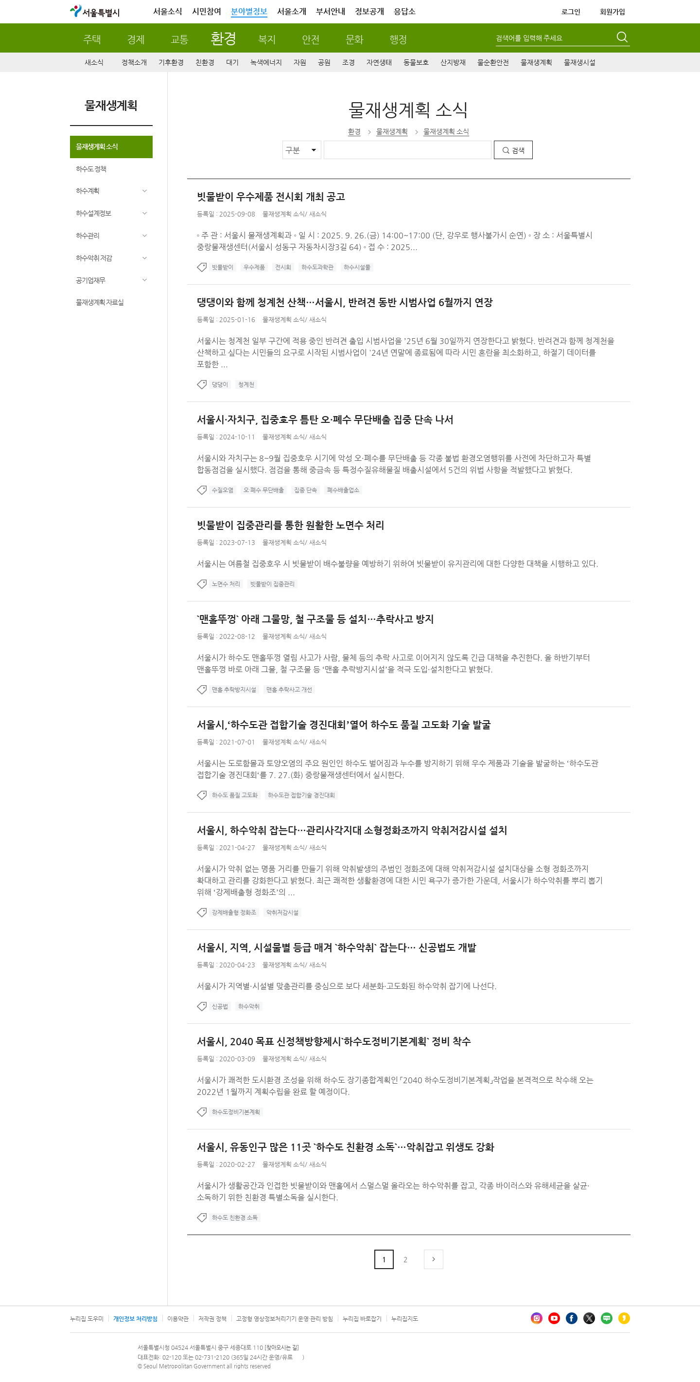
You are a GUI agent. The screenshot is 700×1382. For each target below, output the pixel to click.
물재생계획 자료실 (100, 302)
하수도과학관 (317, 267)
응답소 (405, 11)
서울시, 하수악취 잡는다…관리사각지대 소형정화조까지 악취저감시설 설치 (352, 830)
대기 (232, 62)
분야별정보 (249, 11)
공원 (324, 62)
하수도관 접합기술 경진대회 (301, 795)
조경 (348, 62)
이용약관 (178, 1318)
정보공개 (369, 11)
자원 (300, 62)
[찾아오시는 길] (281, 1348)
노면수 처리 (226, 584)
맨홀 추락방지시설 (234, 689)
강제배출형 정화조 (234, 912)
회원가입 (612, 12)
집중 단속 (305, 490)
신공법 (220, 1006)
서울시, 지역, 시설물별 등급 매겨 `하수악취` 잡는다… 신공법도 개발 (336, 947)
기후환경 (171, 62)
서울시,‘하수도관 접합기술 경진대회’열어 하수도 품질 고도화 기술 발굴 (344, 724)
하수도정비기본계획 (236, 1112)
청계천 (246, 384)
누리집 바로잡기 (362, 1318)
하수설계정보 (93, 213)
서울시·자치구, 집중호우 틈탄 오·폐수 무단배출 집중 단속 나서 (325, 419)
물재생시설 (579, 62)
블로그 (606, 1318)
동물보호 (416, 62)
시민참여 (206, 11)
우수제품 (254, 267)
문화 (354, 39)
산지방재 (453, 62)
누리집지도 (404, 1318)
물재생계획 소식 (97, 146)
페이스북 (572, 1318)
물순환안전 (493, 62)
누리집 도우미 (87, 1318)
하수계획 (87, 191)
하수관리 (87, 235)
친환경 (204, 62)
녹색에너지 (266, 62)
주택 (92, 39)
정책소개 (134, 62)
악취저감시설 (282, 912)
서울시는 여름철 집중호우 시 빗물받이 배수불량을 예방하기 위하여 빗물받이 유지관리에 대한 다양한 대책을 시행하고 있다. (397, 563)
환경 (223, 38)
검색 (518, 150)
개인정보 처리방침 (135, 1318)
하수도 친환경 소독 (235, 1217)
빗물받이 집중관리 (272, 584)
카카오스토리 (624, 1318)
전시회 (283, 267)
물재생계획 (536, 62)
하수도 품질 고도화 (235, 795)
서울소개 (291, 11)
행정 (398, 39)
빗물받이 (222, 267)
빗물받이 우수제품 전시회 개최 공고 (271, 196)
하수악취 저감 (94, 258)
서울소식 (167, 11)
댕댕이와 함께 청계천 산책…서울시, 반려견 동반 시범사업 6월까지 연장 (345, 302)
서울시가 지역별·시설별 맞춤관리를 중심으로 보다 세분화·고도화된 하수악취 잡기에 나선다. (347, 986)
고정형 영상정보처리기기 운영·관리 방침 (284, 1318)
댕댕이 (220, 384)
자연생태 (379, 62)
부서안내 (330, 11)
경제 (135, 39)
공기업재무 (90, 280)
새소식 (94, 62)
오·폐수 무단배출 (264, 490)
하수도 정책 (91, 169)
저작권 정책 (212, 1318)
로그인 (570, 12)
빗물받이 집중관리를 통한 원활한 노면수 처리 (291, 525)
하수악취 (249, 1006)
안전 (310, 39)
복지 (267, 39)
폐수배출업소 (343, 490)
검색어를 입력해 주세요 (529, 38)
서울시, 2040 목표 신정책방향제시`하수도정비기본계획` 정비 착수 (334, 1041)
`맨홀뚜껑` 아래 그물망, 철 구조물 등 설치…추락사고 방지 (315, 619)
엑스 (589, 1318)
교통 (179, 39)
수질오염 (222, 490)
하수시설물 (357, 267)
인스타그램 (536, 1318)
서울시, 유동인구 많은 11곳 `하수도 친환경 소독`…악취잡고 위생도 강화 (345, 1147)
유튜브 (554, 1318)
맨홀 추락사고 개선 (289, 689)
